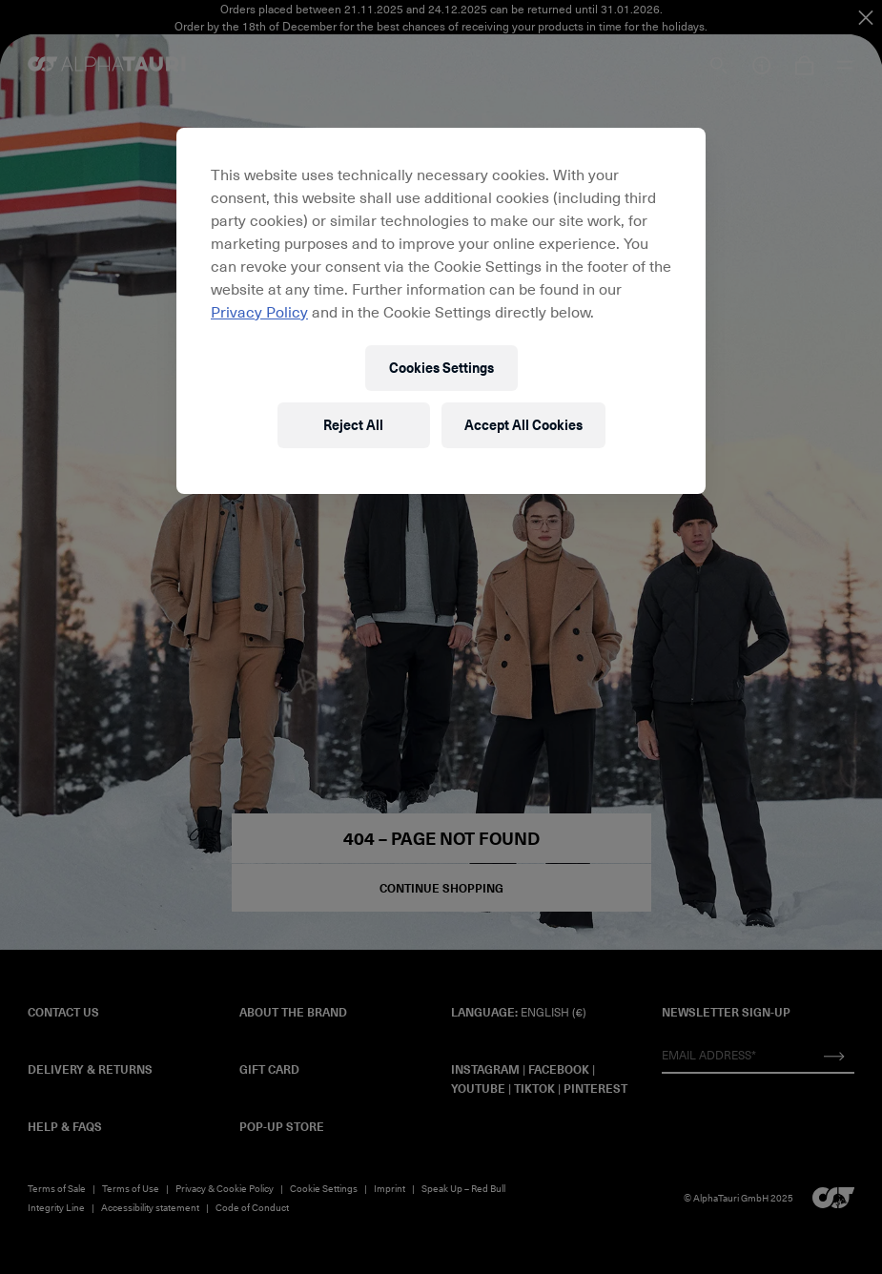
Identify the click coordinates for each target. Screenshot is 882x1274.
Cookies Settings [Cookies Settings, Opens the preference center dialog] (441, 368)
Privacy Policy (259, 310)
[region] (441, 311)
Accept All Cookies (523, 425)
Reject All (353, 425)
